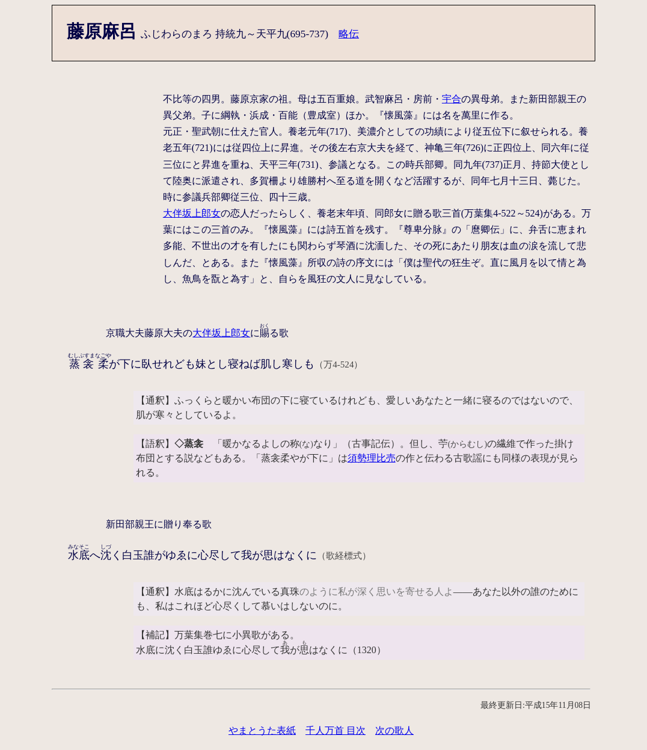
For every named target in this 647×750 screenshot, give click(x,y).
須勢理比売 (372, 458)
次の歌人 (394, 730)
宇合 (451, 99)
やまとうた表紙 (262, 730)
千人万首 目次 (335, 730)
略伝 (349, 34)
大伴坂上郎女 (192, 213)
